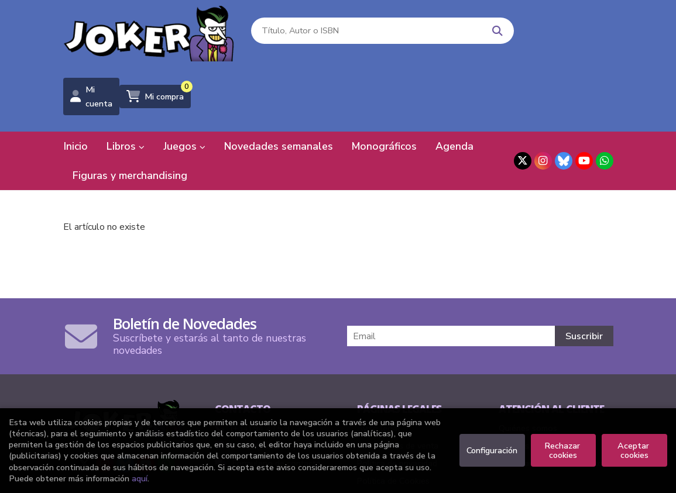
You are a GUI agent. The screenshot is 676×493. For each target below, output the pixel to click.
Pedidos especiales (535, 384)
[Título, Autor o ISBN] (345, 35)
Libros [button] (126, 85)
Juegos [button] (184, 85)
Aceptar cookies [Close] (634, 450)
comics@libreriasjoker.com (272, 384)
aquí (139, 478)
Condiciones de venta (397, 384)
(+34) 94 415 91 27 (269, 367)
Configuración (491, 450)
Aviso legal (378, 367)
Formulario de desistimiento (551, 402)
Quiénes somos (528, 367)
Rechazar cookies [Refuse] (563, 450)
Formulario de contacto (268, 402)
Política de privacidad (397, 402)
